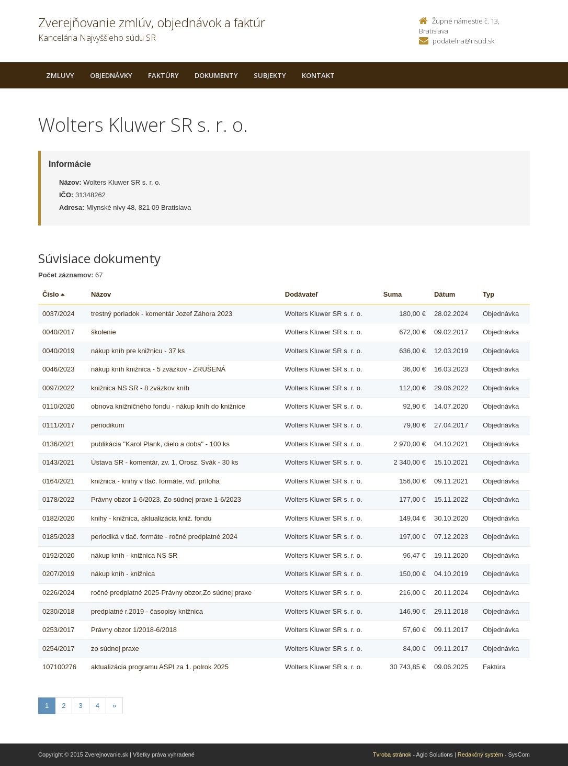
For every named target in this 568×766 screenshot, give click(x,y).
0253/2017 (58, 630)
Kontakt (318, 75)
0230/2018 (58, 611)
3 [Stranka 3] (80, 705)
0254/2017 (58, 648)
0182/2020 (58, 518)
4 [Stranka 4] (97, 705)
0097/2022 (58, 388)
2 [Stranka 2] (63, 705)
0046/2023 (58, 369)
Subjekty (270, 75)
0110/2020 (58, 406)
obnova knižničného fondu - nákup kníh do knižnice (168, 406)
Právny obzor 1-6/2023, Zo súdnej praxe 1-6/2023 (166, 499)
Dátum (444, 294)
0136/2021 (58, 444)
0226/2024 (58, 592)
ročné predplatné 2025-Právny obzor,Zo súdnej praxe (171, 592)
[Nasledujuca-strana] (114, 706)
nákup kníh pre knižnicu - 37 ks (138, 351)
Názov (101, 294)
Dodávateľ (302, 294)
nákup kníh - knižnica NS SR (134, 555)
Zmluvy (60, 75)
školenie (103, 332)
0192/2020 (58, 555)
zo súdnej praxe (115, 648)
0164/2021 (58, 481)
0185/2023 (58, 536)
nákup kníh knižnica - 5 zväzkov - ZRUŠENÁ (158, 369)
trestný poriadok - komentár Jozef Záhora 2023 (161, 314)
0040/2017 (58, 332)
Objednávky (111, 75)
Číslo (53, 294)
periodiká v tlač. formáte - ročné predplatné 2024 (164, 536)
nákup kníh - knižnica (123, 574)
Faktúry (163, 75)
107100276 (59, 667)
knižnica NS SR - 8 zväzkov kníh (140, 388)
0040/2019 (58, 351)
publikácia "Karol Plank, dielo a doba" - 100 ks (160, 444)
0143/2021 (58, 462)
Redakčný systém (480, 754)
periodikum (107, 425)
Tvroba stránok (392, 754)
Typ (488, 294)
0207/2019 (58, 574)
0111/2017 (58, 425)
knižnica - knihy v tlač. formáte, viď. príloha (155, 481)
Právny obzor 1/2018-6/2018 (134, 630)
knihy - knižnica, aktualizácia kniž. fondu (151, 518)
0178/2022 (58, 499)
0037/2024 (58, 314)
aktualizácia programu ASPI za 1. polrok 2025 (160, 667)
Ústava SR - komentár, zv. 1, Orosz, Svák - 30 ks (164, 462)
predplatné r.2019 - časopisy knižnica (147, 611)
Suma (392, 294)
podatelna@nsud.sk (463, 41)
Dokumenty (216, 75)
